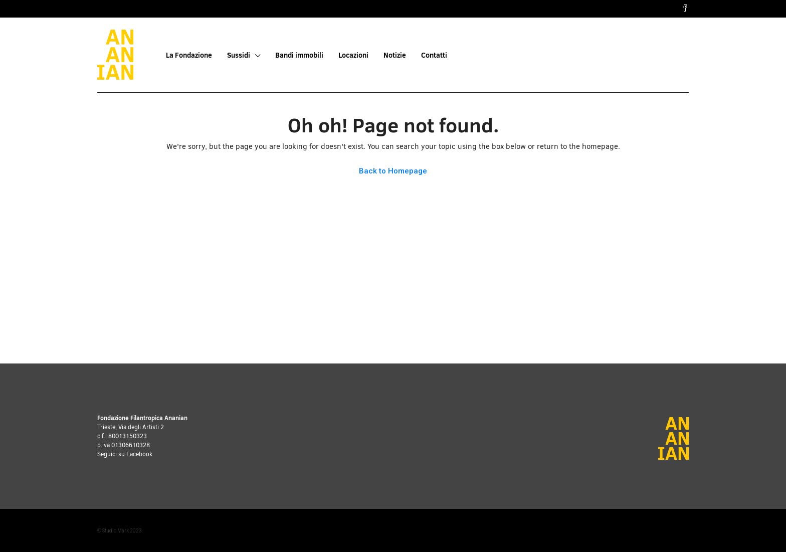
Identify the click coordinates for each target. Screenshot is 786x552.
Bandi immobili (299, 55)
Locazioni (353, 55)
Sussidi (238, 55)
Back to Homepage (393, 170)
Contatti (434, 55)
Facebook (139, 454)
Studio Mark (115, 530)
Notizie (394, 55)
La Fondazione (189, 55)
